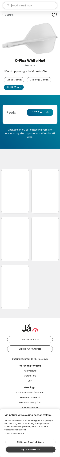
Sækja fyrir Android (30, 348)
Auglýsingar (30, 370)
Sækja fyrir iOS (30, 339)
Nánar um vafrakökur (14, 433)
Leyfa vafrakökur (30, 449)
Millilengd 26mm (39, 79)
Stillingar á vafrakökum (30, 442)
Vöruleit (10, 15)
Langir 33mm (14, 79)
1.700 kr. (37, 112)
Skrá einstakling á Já (30, 402)
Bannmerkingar (30, 407)
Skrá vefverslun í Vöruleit (30, 392)
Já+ (30, 380)
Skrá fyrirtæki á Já (30, 397)
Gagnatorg (30, 375)
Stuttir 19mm (14, 87)
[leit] (30, 5)
